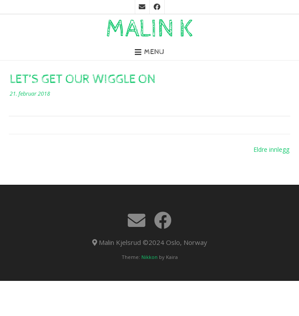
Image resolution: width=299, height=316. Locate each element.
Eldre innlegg (271, 149)
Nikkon (149, 257)
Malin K (150, 29)
